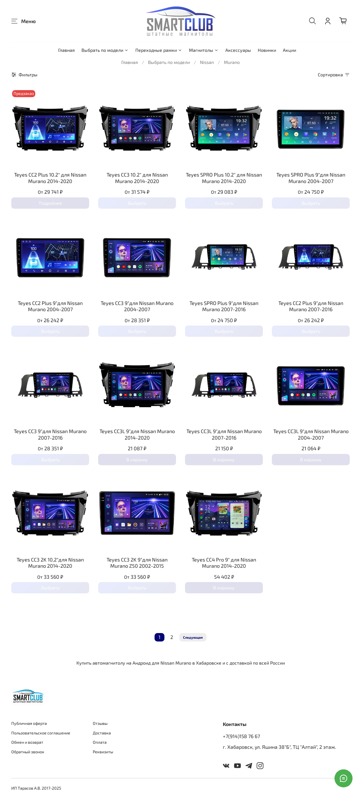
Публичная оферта (29, 723)
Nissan (207, 62)
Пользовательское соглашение (40, 732)
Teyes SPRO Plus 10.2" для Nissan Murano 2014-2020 (224, 177)
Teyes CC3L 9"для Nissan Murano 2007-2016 (224, 434)
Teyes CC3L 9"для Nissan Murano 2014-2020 (137, 434)
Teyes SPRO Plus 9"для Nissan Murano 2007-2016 (224, 306)
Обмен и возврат (27, 742)
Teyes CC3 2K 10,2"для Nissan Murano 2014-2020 (50, 562)
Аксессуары (238, 50)
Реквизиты (103, 751)
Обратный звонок (27, 751)
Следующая (193, 637)
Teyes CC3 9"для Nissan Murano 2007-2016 (50, 434)
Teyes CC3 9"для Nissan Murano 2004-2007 (137, 306)
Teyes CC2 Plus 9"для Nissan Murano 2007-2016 (310, 306)
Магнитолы (204, 50)
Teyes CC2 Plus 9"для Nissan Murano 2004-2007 (50, 306)
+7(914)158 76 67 (241, 736)
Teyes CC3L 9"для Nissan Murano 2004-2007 (311, 434)
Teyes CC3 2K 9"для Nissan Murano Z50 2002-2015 (137, 562)
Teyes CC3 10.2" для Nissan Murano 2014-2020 (137, 177)
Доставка (102, 732)
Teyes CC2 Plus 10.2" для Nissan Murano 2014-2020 (50, 177)
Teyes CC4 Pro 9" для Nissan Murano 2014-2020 (224, 562)
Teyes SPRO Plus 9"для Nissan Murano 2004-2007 (310, 177)
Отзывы (100, 723)
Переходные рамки (158, 50)
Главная (66, 50)
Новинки (267, 50)
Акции (289, 50)
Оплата (100, 742)
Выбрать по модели (105, 50)
